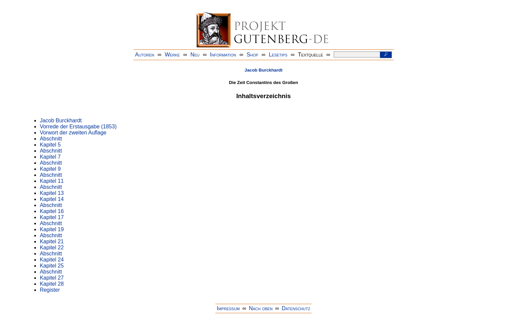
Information (223, 54)
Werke (172, 54)
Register (50, 290)
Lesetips (278, 54)
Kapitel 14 (52, 199)
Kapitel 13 (52, 193)
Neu (195, 54)
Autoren (144, 54)
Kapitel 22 (52, 247)
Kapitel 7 (50, 157)
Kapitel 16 (52, 211)
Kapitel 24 (52, 259)
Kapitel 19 (52, 229)
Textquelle (310, 54)
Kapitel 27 (52, 278)
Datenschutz (296, 308)
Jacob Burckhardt (264, 70)
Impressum (228, 308)
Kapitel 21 (52, 241)
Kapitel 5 (50, 145)
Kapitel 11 (52, 181)
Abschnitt (51, 138)
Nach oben (260, 308)
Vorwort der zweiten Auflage (73, 132)
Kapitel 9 (50, 169)
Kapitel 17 (52, 217)
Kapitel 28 (52, 284)
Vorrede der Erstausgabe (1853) (78, 126)
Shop (252, 54)
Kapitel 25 (52, 266)
